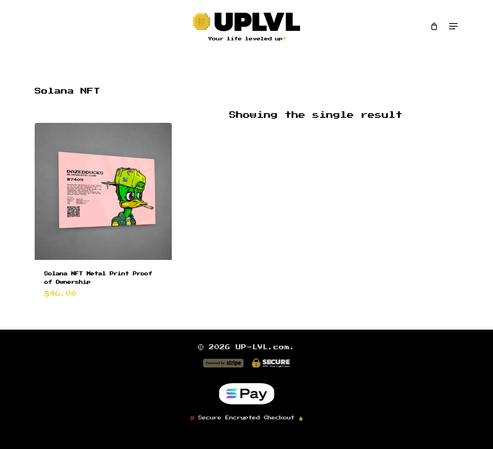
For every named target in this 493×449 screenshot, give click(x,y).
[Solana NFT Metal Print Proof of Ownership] (103, 191)
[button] (453, 26)
